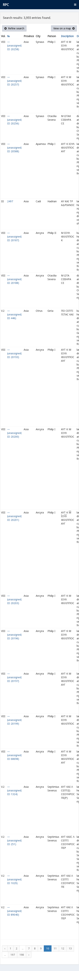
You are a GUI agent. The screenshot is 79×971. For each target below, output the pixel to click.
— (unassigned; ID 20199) (14, 719)
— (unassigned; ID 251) (14, 840)
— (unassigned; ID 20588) (14, 147)
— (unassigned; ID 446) (14, 314)
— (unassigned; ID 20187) (14, 236)
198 (21, 954)
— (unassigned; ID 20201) (14, 516)
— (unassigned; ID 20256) (14, 119)
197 (12, 954)
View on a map (64, 28)
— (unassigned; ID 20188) (14, 279)
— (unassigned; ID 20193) (14, 353)
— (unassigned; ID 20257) (14, 80)
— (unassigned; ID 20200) (14, 432)
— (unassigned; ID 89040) (14, 910)
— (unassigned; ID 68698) (14, 755)
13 (70, 948)
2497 (10, 201)
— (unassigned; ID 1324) (14, 790)
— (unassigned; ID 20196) (14, 634)
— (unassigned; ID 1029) (14, 879)
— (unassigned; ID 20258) (14, 45)
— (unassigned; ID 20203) (14, 599)
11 (55, 948)
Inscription (67, 36)
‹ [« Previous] (4, 948)
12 (62, 948)
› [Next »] (28, 954)
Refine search (14, 28)
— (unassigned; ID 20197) (14, 677)
